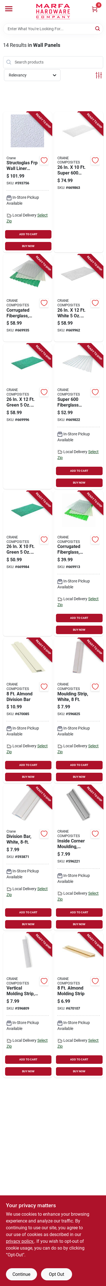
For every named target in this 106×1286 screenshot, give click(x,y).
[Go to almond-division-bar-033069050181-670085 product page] (27, 710)
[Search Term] (53, 28)
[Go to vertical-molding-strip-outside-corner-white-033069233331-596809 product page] (27, 1005)
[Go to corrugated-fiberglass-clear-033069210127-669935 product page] (27, 298)
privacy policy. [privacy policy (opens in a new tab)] (20, 1241)
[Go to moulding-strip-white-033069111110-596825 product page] (78, 710)
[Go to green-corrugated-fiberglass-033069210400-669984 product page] (27, 563)
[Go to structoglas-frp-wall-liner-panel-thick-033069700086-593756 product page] (27, 182)
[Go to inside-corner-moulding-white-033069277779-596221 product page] (78, 857)
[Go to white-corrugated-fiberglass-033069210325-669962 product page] (78, 298)
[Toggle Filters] (99, 75)
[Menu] (8, 8)
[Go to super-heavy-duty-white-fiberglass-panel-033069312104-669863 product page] (78, 182)
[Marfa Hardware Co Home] (53, 11)
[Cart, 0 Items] (95, 9)
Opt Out (56, 1274)
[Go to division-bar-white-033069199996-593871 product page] (27, 857)
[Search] (98, 28)
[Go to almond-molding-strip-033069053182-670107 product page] (78, 1005)
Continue (21, 1274)
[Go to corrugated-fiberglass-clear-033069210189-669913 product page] (78, 563)
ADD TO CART (28, 234)
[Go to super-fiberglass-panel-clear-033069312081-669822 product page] (78, 416)
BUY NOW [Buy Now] (28, 246)
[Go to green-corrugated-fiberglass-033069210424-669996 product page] (27, 416)
